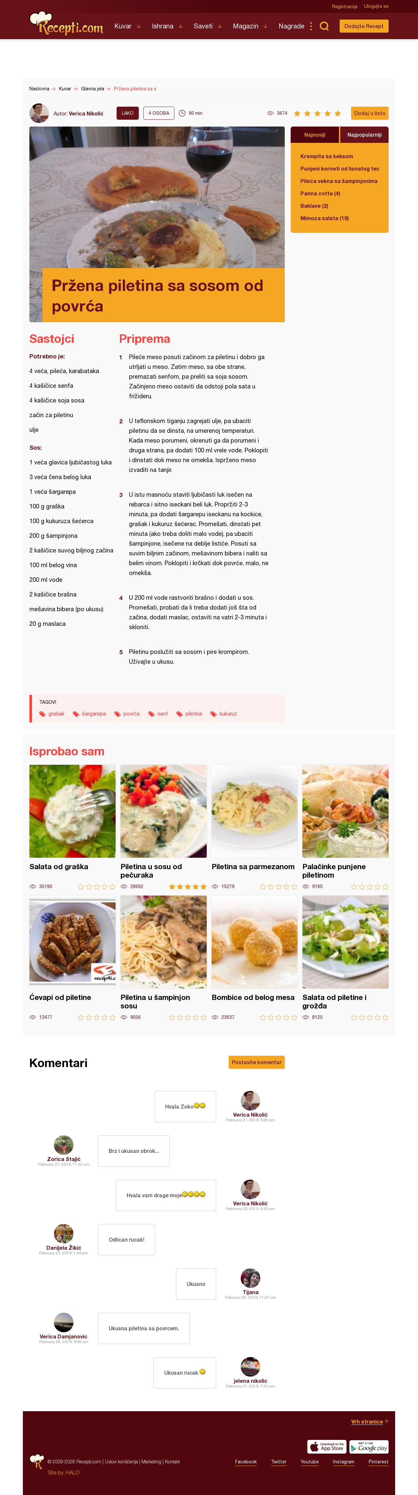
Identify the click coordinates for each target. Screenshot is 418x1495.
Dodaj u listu (369, 113)
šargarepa (94, 714)
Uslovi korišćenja (121, 1461)
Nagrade (291, 26)
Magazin (245, 26)
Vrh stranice (367, 1421)
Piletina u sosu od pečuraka (164, 827)
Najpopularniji (364, 134)
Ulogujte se (376, 6)
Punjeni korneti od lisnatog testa (339, 168)
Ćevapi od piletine (72, 958)
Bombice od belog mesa (255, 958)
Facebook (246, 1461)
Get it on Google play (369, 1447)
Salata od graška (72, 827)
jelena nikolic (250, 1381)
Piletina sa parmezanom (255, 827)
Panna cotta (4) (320, 193)
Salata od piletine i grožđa (345, 958)
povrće (131, 714)
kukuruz (228, 714)
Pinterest (379, 1461)
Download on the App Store (326, 1447)
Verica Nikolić (86, 113)
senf (162, 714)
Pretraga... (324, 26)
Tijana (251, 1292)
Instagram (343, 1461)
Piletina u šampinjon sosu (164, 958)
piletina (193, 714)
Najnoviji (314, 134)
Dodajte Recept (364, 26)
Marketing (151, 1461)
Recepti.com (66, 23)
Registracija (344, 6)
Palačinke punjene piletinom (345, 827)
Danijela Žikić (63, 1248)
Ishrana (162, 26)
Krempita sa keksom (326, 156)
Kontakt (172, 1461)
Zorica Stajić (64, 1159)
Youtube (310, 1461)
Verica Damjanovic (64, 1336)
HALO (72, 1472)
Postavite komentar (256, 1062)
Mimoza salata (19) (324, 218)
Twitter (278, 1461)
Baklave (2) (314, 206)
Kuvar (123, 26)
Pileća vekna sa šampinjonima (339, 181)
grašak (56, 714)
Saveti (203, 26)
